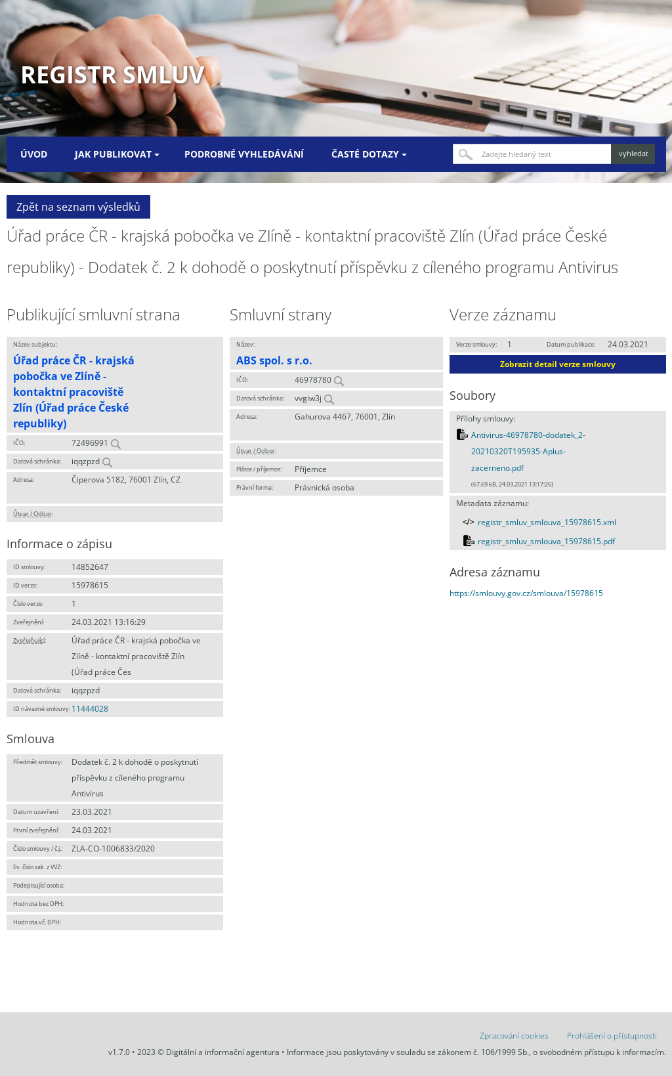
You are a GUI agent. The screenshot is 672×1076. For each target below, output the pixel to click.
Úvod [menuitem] (33, 154)
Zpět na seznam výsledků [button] (78, 207)
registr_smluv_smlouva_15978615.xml (547, 522)
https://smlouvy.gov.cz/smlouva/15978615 (526, 593)
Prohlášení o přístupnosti (612, 1035)
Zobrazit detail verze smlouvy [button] (558, 364)
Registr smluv (112, 74)
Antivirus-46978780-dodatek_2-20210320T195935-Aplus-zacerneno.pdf (528, 451)
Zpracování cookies (514, 1035)
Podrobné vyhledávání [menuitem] (244, 154)
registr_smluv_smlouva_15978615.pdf (546, 541)
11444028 (90, 709)
